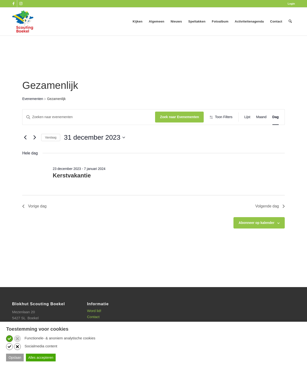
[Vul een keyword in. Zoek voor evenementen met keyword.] (86, 117)
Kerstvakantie (72, 189)
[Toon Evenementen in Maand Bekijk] (261, 117)
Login (291, 3)
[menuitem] (290, 3)
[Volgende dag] (34, 151)
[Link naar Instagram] (20, 3)
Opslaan (14, 357)
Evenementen (32, 99)
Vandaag (50, 151)
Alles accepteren (40, 357)
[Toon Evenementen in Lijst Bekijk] (247, 117)
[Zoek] (290, 22)
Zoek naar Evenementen (175, 117)
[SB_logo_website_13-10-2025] (22, 22)
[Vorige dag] (25, 151)
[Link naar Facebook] (13, 3)
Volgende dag (270, 220)
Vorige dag (34, 220)
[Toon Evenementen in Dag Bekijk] (275, 117)
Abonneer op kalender (256, 237)
